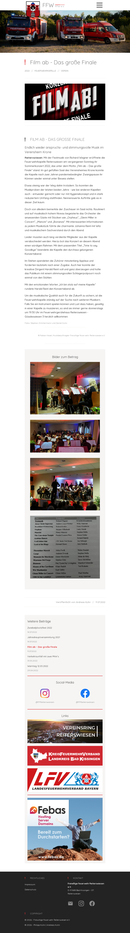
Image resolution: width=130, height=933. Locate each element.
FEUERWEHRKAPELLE (45, 70)
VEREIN (64, 70)
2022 (27, 70)
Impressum (30, 884)
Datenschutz (30, 889)
